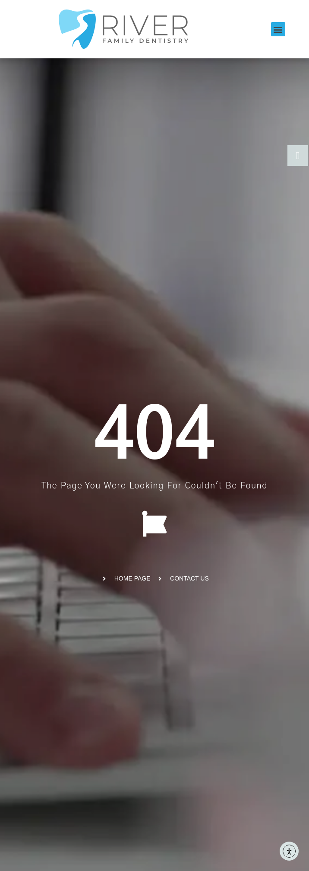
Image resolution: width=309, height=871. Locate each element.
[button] (278, 29)
